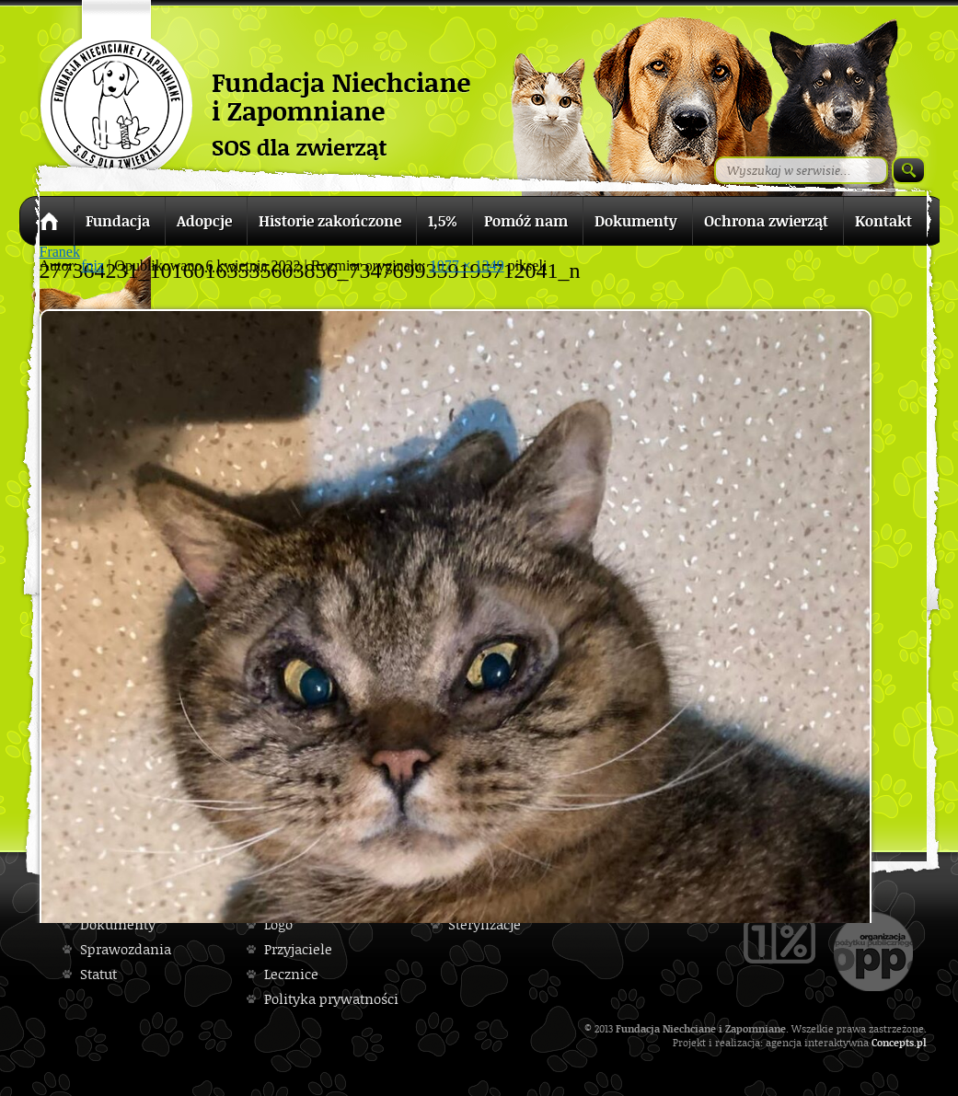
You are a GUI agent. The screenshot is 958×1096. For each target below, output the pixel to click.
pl (922, 1042)
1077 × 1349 (467, 265)
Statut (98, 974)
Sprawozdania (125, 949)
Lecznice (291, 974)
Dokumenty (118, 924)
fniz (92, 265)
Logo (278, 924)
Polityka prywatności (331, 999)
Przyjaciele (298, 949)
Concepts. (894, 1042)
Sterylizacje (484, 924)
